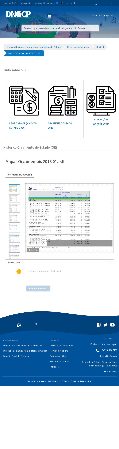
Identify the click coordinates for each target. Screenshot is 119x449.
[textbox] (64, 276)
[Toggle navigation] (35, 16)
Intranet (54, 366)
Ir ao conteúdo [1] (10, 3)
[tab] (59, 263)
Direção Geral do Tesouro (16, 356)
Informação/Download (19, 174)
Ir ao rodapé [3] (39, 3)
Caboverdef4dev (58, 356)
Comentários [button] (60, 262)
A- (68, 3)
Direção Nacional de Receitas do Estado (23, 345)
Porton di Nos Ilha (59, 350)
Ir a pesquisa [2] (25, 3)
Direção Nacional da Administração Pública (25, 350)
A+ (75, 3)
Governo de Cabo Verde (61, 345)
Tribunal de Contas (59, 361)
